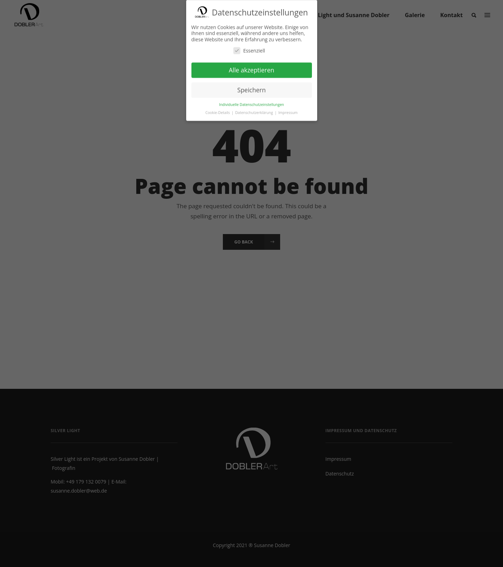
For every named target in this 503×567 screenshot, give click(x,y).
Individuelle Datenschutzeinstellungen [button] (251, 102)
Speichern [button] (251, 88)
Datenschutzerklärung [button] (254, 110)
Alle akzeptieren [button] (251, 68)
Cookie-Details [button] (218, 110)
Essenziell (249, 48)
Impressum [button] (288, 110)
